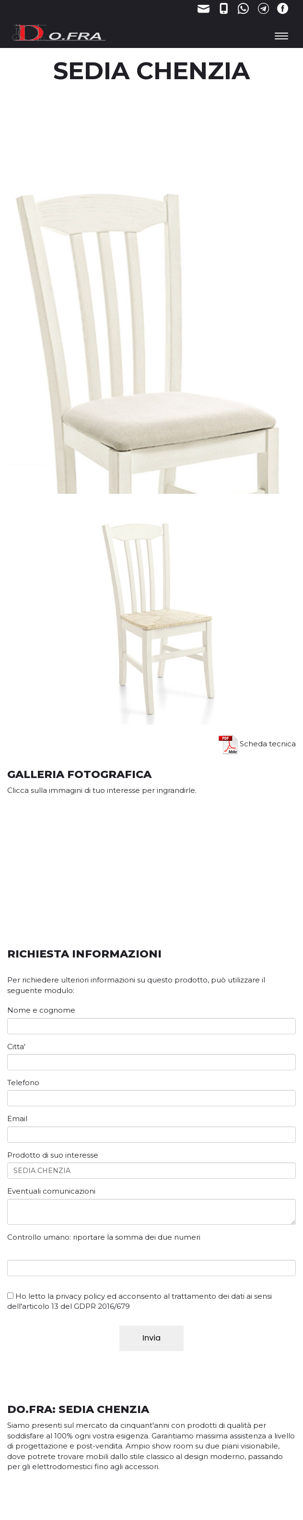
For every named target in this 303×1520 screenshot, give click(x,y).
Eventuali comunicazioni (51, 1191)
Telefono (23, 1082)
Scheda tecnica (257, 743)
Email (17, 1118)
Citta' (16, 1046)
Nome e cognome (41, 1010)
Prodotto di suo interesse (52, 1155)
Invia (151, 1337)
